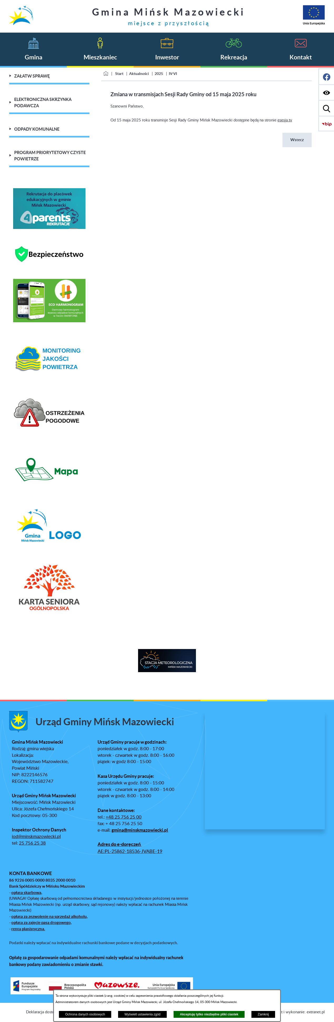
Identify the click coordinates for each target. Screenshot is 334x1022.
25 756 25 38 (32, 843)
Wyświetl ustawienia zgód (142, 1014)
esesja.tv (284, 120)
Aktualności (139, 73)
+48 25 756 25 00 (123, 817)
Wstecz (297, 139)
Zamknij (263, 1014)
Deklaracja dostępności (45, 1012)
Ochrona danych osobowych (85, 1014)
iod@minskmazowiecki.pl (36, 837)
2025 (159, 73)
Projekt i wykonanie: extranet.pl (297, 1012)
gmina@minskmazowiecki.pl (140, 830)
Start (119, 73)
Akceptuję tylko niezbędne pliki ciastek (209, 1014)
